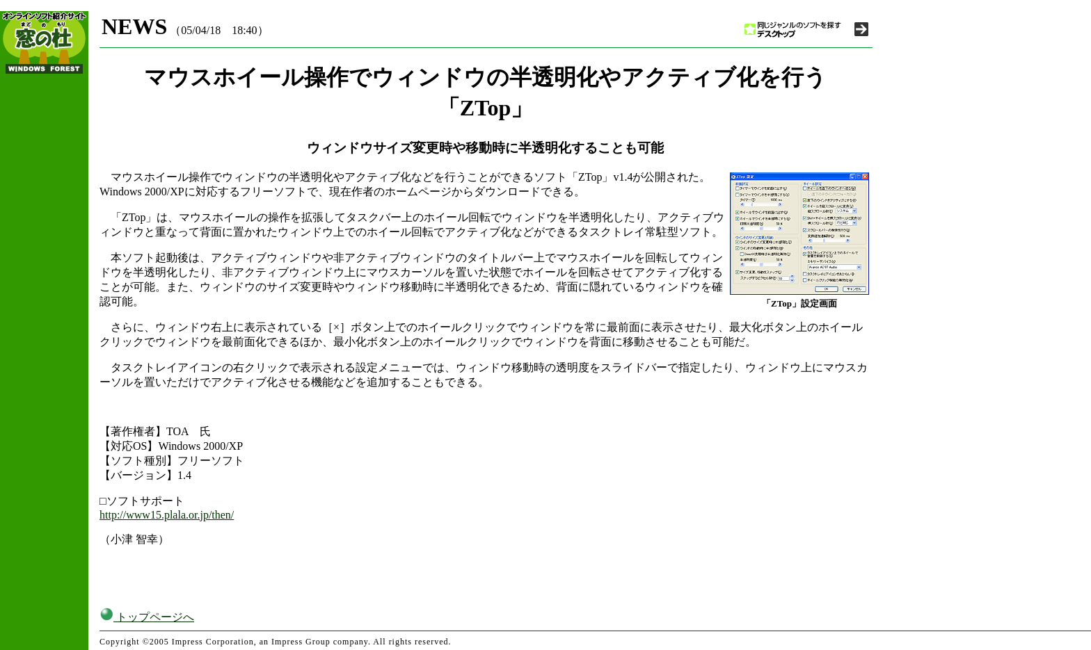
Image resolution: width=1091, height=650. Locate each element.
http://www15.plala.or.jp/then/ (166, 515)
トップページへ (146, 617)
